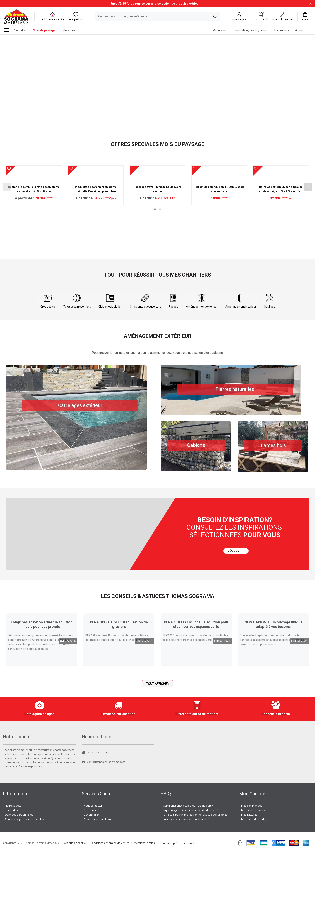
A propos (301, 30)
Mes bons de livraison (254, 869)
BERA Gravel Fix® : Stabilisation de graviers (119, 683)
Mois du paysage (44, 30)
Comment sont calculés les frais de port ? (188, 864)
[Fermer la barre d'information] (310, 3)
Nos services (91, 869)
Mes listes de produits (254, 878)
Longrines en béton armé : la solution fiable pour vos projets (41, 683)
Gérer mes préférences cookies (179, 901)
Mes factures (249, 873)
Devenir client (92, 873)
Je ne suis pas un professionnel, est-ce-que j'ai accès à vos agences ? (205, 873)
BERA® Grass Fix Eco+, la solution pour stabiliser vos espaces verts (196, 683)
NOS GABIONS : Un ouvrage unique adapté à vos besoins (273, 683)
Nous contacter (93, 864)
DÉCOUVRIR (235, 574)
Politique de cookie (74, 901)
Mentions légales (144, 901)
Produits (14, 30)
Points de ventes (15, 869)
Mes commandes (251, 864)
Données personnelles (19, 873)
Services (69, 30)
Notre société (13, 864)
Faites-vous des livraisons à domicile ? (186, 878)
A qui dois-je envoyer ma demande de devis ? (190, 869)
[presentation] (7, 202)
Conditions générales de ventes (24, 878)
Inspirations (281, 30)
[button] (155, 254)
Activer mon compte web (99, 878)
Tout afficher (157, 742)
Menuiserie (220, 30)
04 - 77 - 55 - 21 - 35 (95, 811)
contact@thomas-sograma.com (103, 820)
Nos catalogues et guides (250, 30)
